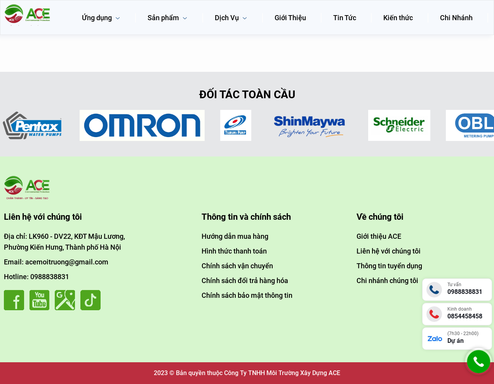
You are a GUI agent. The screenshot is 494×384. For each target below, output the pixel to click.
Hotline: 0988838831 (36, 277)
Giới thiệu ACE (379, 236)
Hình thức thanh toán (234, 251)
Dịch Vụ (231, 18)
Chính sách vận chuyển (237, 266)
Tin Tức (344, 18)
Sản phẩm (168, 18)
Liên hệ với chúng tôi (389, 251)
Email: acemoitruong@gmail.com (56, 262)
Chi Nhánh (456, 18)
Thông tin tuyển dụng (389, 266)
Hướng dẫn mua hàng (235, 236)
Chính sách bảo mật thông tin (247, 295)
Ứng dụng (101, 18)
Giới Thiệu (290, 18)
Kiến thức (398, 18)
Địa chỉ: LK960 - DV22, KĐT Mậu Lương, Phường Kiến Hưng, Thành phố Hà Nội (64, 241)
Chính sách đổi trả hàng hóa (245, 280)
